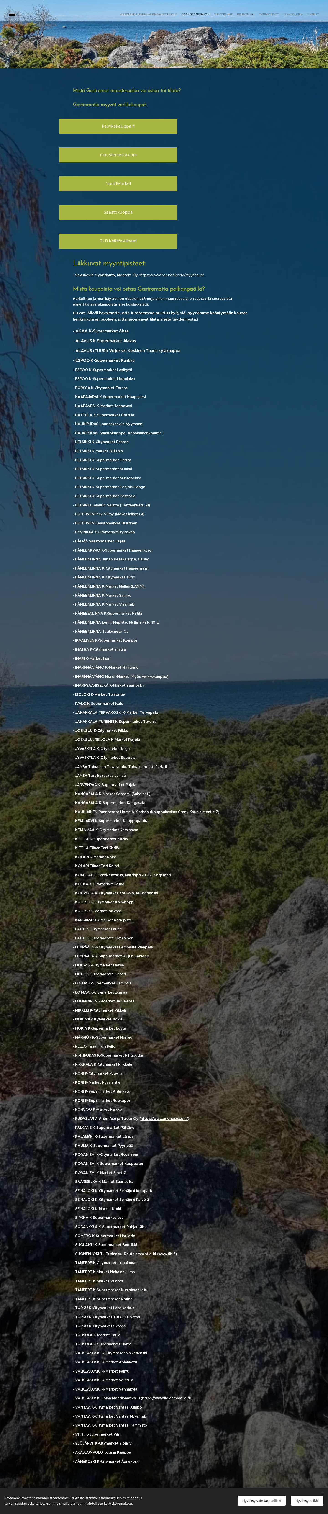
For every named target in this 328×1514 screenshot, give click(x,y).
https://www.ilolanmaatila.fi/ (166, 1398)
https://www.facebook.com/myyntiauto (171, 275)
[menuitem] (288, 15)
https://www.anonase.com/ (164, 1118)
